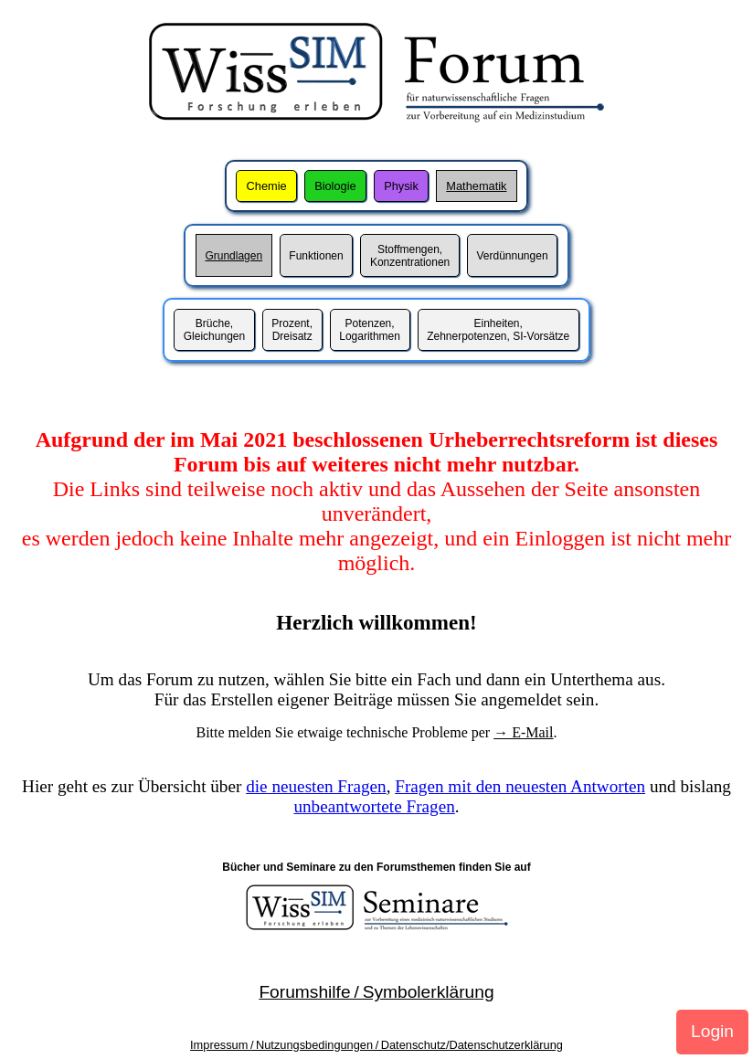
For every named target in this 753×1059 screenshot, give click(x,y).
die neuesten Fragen (316, 786)
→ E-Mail (523, 732)
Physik (401, 186)
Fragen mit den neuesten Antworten (520, 786)
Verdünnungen (511, 255)
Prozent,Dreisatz (292, 330)
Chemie (267, 186)
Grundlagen (233, 255)
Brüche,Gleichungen (214, 330)
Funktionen (316, 255)
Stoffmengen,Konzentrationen (410, 256)
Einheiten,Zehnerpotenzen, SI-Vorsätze (498, 330)
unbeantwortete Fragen (373, 806)
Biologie (335, 186)
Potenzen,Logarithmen (369, 330)
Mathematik (476, 186)
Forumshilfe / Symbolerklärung (376, 991)
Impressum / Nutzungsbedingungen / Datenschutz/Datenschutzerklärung (376, 1045)
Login (712, 1031)
